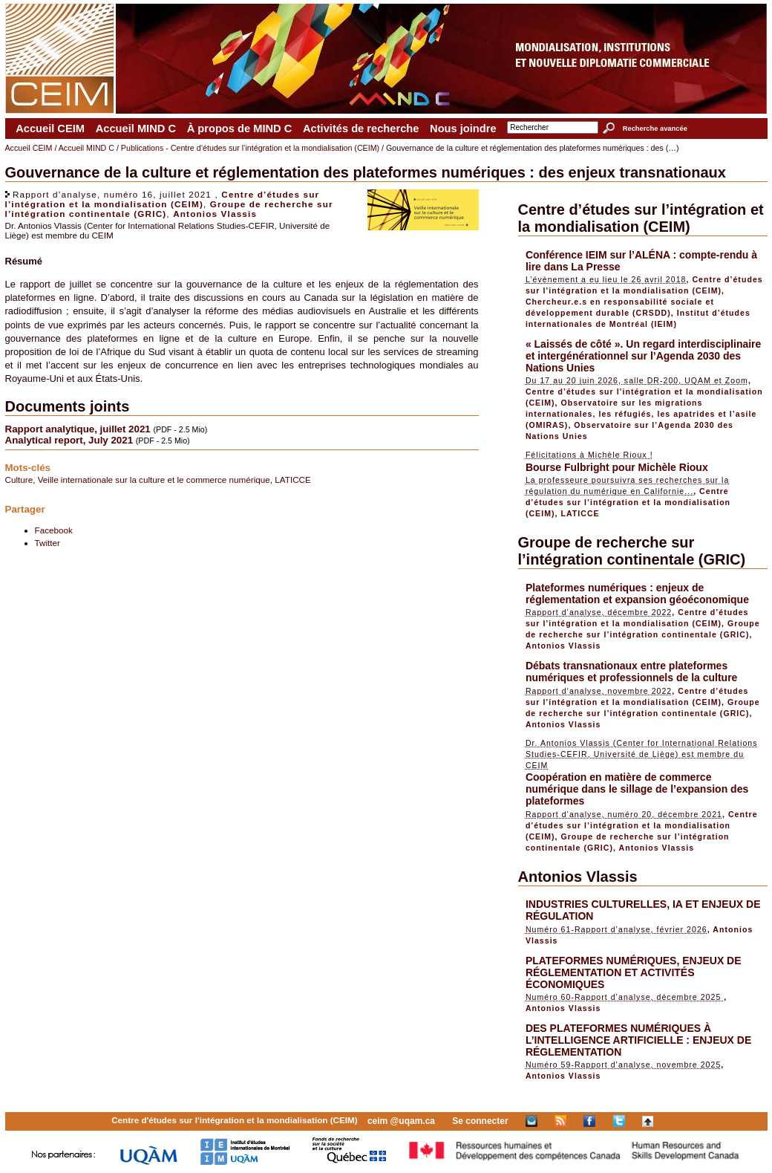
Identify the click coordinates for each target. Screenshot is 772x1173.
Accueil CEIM (50, 128)
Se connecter (480, 1121)
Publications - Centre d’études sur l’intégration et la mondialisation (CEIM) (250, 147)
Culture (19, 479)
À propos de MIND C (239, 128)
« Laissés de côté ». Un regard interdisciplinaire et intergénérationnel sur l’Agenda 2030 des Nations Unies (643, 356)
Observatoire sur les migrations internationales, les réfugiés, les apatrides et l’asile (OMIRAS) (641, 413)
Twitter (47, 542)
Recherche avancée (655, 128)
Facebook (54, 530)
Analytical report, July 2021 (69, 440)
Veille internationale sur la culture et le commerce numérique (154, 479)
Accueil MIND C (136, 128)
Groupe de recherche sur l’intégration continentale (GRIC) (632, 551)
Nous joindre (463, 128)
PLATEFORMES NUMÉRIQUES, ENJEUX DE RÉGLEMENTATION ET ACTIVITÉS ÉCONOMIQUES (634, 972)
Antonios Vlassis (215, 213)
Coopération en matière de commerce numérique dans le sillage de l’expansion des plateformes (637, 789)
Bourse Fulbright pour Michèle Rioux (617, 467)
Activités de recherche (361, 128)
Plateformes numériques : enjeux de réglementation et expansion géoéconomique (637, 593)
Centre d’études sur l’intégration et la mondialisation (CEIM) (162, 199)
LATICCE (293, 479)
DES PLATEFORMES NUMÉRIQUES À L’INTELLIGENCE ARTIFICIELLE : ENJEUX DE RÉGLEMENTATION (638, 1040)
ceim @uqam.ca (401, 1121)
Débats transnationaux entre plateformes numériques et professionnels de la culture (632, 671)
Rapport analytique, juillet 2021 (78, 429)
